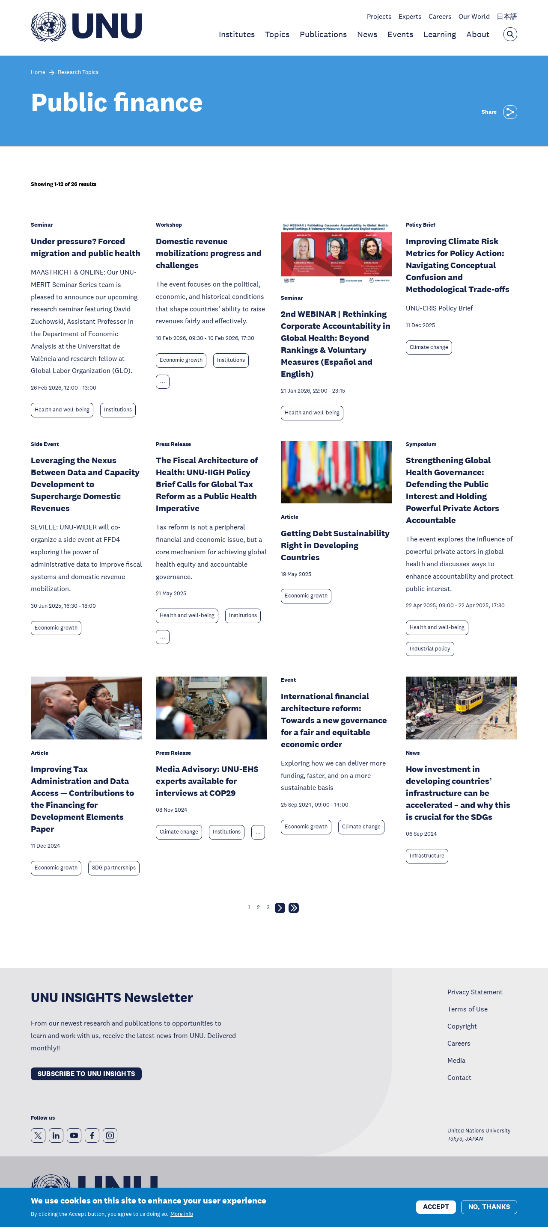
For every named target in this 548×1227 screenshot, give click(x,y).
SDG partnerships (114, 867)
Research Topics (78, 72)
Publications (323, 34)
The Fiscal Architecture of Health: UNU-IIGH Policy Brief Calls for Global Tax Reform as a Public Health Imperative (207, 484)
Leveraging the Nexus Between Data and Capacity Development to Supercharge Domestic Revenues (85, 484)
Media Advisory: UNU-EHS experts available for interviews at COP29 (207, 781)
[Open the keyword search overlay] (510, 34)
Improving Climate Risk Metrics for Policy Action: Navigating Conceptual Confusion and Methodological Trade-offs (457, 265)
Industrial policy (430, 648)
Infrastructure (427, 855)
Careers (440, 16)
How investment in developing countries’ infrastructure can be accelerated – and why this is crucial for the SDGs (458, 793)
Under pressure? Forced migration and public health (85, 247)
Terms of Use (467, 1009)
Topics (277, 34)
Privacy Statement (475, 992)
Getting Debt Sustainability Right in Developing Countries (335, 545)
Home (38, 72)
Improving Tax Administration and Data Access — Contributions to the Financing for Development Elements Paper (82, 799)
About (478, 34)
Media (456, 1060)
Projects (379, 16)
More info (181, 1214)
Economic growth (181, 360)
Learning (439, 34)
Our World (474, 16)
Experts (410, 16)
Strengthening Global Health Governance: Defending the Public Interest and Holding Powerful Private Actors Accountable (452, 490)
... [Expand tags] (162, 381)
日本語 (507, 16)
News (367, 34)
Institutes (237, 34)
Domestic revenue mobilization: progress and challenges (209, 253)
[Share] (510, 112)
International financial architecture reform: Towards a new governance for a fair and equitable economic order (334, 720)
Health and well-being (62, 409)
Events (400, 34)
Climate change (429, 347)
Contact (459, 1077)
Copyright (462, 1026)
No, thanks (489, 1206)
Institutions (118, 409)
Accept (436, 1206)
